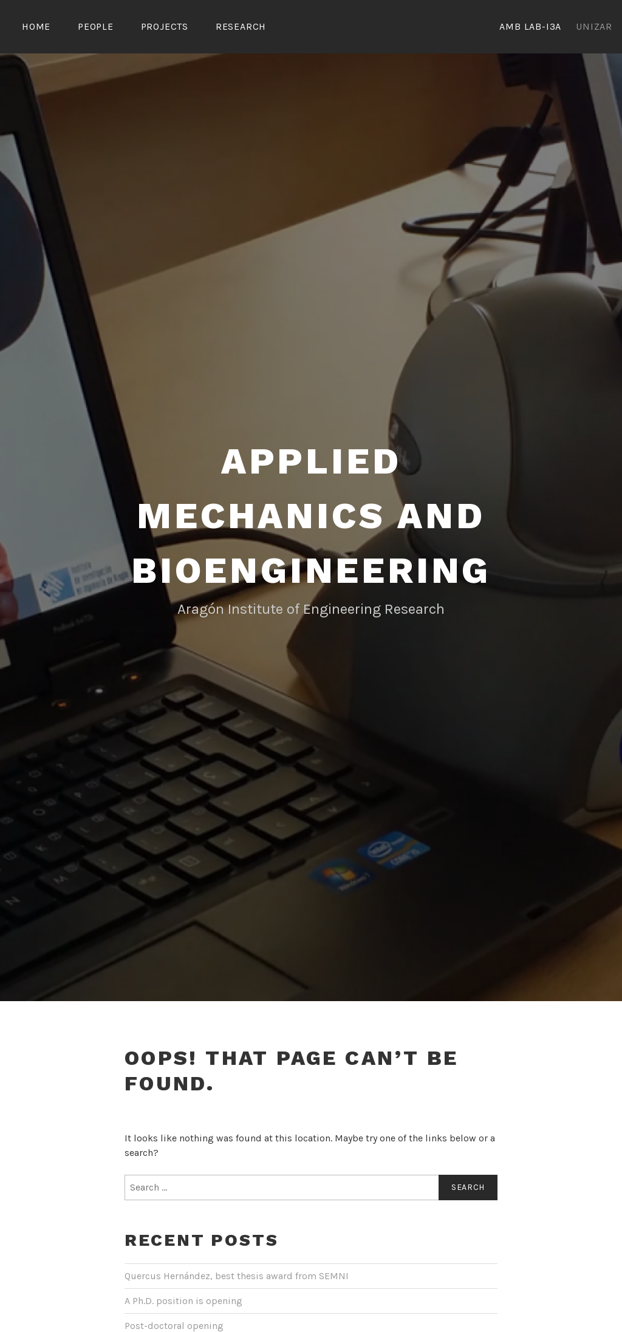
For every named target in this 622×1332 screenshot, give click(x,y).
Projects (164, 26)
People (96, 26)
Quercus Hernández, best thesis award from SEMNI (237, 1276)
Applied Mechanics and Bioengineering (311, 516)
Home (36, 26)
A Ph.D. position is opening (183, 1301)
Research (241, 26)
